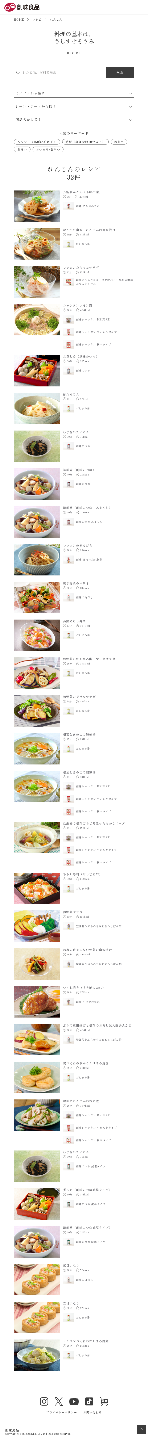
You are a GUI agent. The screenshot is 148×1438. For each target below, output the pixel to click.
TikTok (89, 1401)
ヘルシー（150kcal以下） (37, 142)
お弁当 (119, 142)
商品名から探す (28, 119)
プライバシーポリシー (61, 1412)
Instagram (44, 1401)
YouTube (74, 1401)
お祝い (22, 149)
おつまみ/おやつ (48, 149)
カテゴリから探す (30, 93)
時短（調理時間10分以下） (85, 142)
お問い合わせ (92, 1412)
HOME (19, 19)
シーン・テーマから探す (36, 106)
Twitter (59, 1401)
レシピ (37, 19)
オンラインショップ (104, 1401)
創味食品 (22, 7)
